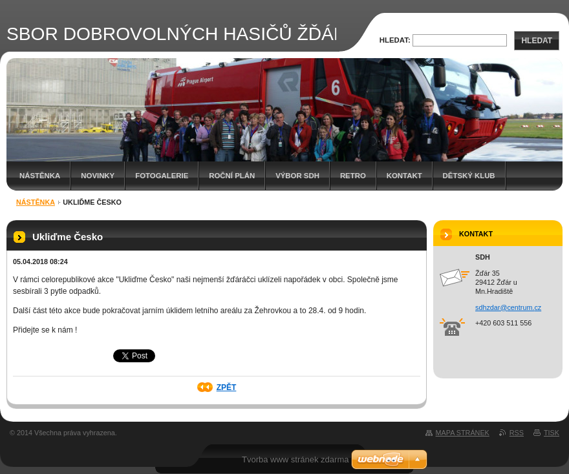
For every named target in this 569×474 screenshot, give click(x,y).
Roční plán (232, 176)
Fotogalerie (161, 176)
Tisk (551, 433)
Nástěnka (39, 176)
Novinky (97, 176)
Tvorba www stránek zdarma (295, 459)
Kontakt (404, 176)
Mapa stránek (462, 433)
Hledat (536, 40)
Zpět (227, 387)
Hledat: (395, 40)
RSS (517, 433)
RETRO (353, 176)
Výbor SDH (297, 176)
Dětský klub (469, 176)
